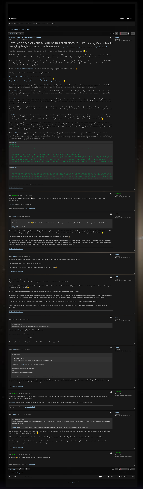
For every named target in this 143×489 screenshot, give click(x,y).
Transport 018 (13, 91)
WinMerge (19, 330)
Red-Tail (13, 115)
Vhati (116, 317)
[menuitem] (129, 18)
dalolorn (117, 37)
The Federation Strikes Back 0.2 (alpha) (19, 29)
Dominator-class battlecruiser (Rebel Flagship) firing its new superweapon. (31, 77)
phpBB (66, 481)
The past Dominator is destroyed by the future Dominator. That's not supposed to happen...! (36, 81)
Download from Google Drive (25, 69)
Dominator (14, 99)
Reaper (49, 85)
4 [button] (126, 34)
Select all (14, 142)
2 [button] (121, 34)
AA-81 (14, 123)
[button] (116, 33)
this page (12, 402)
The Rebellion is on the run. (16, 188)
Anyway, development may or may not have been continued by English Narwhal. (83, 47)
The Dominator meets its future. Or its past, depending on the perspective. (31, 79)
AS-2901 (15, 133)
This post (11, 204)
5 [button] (128, 34)
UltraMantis (118, 193)
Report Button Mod (30, 209)
